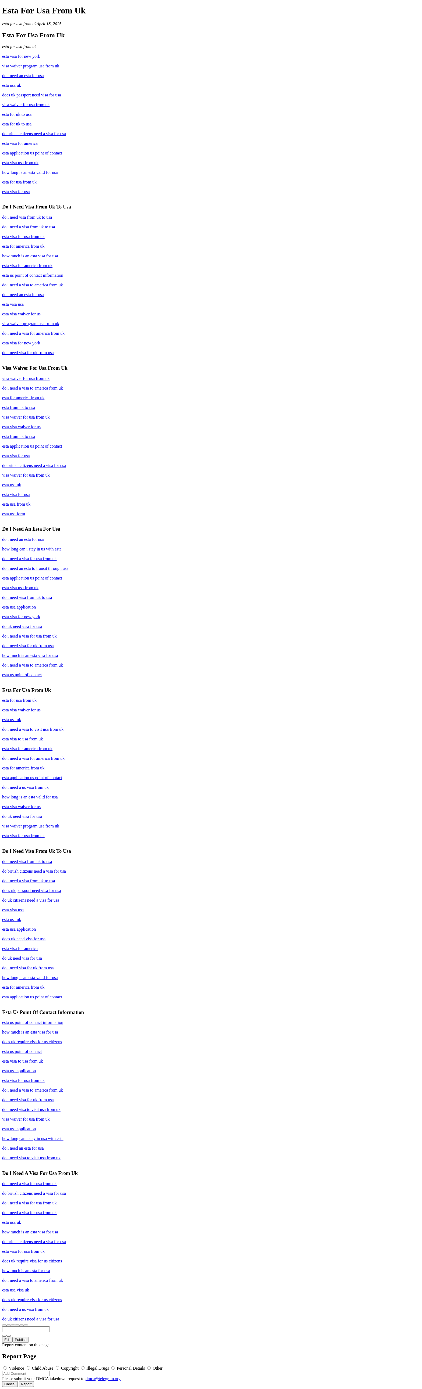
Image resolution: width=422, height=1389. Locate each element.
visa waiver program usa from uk (30, 66)
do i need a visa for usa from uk (29, 558)
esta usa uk (11, 85)
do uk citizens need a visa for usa (30, 900)
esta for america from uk (23, 246)
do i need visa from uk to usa (27, 217)
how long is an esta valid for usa (30, 172)
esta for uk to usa (16, 114)
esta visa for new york (21, 56)
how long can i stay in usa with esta (33, 1138)
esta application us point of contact (32, 153)
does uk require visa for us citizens (32, 1041)
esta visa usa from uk (20, 162)
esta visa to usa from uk (22, 739)
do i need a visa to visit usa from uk (33, 729)
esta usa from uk (16, 504)
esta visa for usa (16, 191)
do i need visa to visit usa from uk (31, 1109)
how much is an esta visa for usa (30, 256)
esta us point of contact (22, 674)
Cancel (10, 1384)
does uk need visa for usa (23, 939)
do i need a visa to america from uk (32, 285)
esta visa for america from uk (27, 265)
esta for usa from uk (19, 23)
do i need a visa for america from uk (33, 333)
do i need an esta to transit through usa (35, 568)
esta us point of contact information (32, 275)
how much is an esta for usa (26, 1270)
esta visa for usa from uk (23, 236)
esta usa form (13, 514)
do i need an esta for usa (23, 75)
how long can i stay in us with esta (31, 549)
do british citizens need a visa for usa (34, 133)
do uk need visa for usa (22, 626)
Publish (21, 1340)
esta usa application (19, 607)
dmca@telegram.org (103, 1378)
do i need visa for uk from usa (28, 352)
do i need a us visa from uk (25, 787)
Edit (7, 1340)
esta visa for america (20, 143)
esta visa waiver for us (21, 314)
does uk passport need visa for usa (31, 95)
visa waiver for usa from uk (26, 104)
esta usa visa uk (15, 1290)
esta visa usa (13, 304)
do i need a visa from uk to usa (28, 227)
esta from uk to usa (18, 407)
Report (26, 1384)
